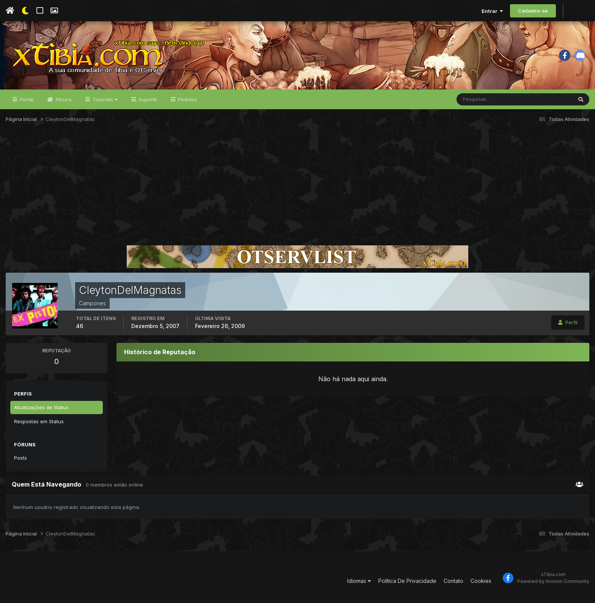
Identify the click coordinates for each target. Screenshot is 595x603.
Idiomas (359, 581)
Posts (20, 458)
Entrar (492, 11)
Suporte (147, 99)
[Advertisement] (297, 187)
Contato (453, 581)
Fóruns (63, 99)
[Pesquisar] (481, 99)
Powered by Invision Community (553, 581)
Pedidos (186, 99)
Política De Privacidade (407, 581)
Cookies (481, 581)
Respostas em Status (39, 421)
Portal (25, 99)
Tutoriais (104, 99)
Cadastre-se (533, 11)
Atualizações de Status (41, 407)
